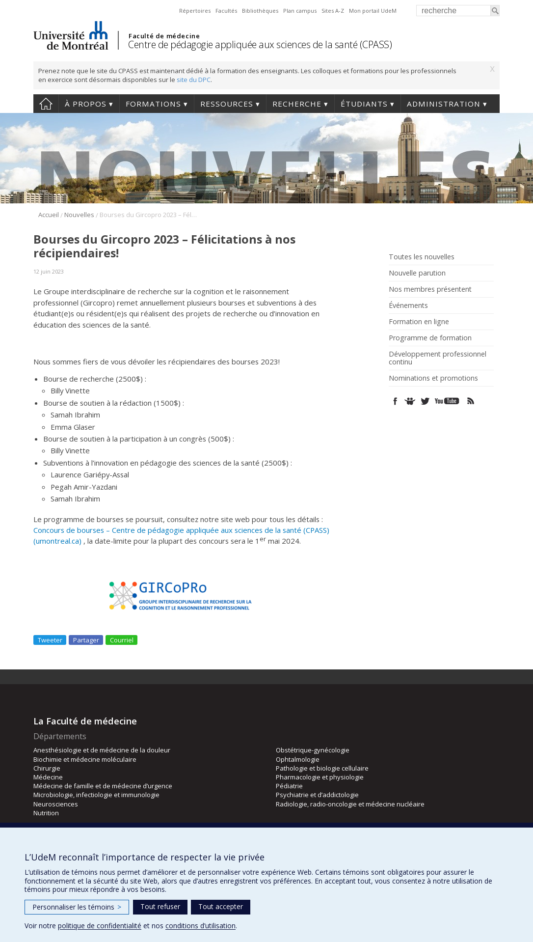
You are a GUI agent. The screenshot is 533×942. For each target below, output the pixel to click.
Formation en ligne (419, 322)
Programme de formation (430, 338)
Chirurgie (46, 768)
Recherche (296, 104)
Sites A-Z (332, 10)
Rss (471, 401)
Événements (408, 305)
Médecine (48, 777)
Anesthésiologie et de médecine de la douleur (101, 750)
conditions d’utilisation (200, 925)
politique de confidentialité (99, 925)
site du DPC (194, 79)
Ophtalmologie (298, 759)
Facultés (226, 10)
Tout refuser (160, 906)
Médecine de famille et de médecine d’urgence (102, 785)
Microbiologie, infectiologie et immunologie (96, 794)
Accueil (46, 103)
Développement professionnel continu (437, 358)
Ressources (226, 104)
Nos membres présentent (430, 289)
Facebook (395, 401)
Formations (153, 104)
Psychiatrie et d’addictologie (317, 794)
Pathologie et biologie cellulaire (322, 768)
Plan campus (300, 10)
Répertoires (195, 10)
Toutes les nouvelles (421, 257)
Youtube (447, 401)
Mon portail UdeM (373, 10)
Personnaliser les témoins (76, 907)
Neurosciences (55, 804)
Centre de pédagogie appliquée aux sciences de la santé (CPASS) (260, 44)
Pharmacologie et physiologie (320, 777)
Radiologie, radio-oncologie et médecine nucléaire (350, 804)
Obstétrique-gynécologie (312, 750)
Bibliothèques (260, 10)
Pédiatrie (289, 785)
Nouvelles (79, 214)
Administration (443, 104)
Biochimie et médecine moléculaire (84, 759)
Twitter (425, 401)
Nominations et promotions (433, 378)
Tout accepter (220, 906)
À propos (86, 104)
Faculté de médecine (164, 35)
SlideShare (410, 401)
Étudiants (364, 104)
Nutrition (46, 812)
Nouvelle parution (417, 273)
